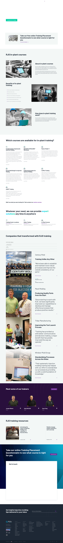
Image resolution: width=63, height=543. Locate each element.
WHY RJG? (17, 2)
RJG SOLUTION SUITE (24, 2)
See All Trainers (54, 389)
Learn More (7, 164)
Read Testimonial (38, 275)
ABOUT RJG (53, 2)
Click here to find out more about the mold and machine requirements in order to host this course (14, 161)
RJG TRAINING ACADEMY (38, 2)
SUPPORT (30, 2)
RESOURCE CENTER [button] (46, 2)
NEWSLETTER (59, 2)
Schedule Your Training (11, 20)
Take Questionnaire (53, 454)
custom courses (37, 202)
